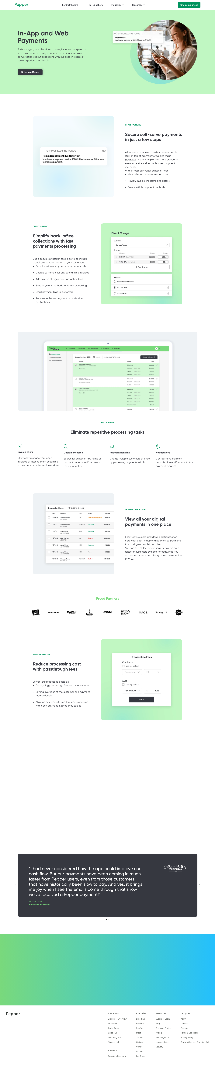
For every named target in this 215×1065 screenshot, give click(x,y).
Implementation (162, 1042)
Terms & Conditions (189, 1033)
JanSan (139, 1037)
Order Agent (113, 1028)
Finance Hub (114, 1042)
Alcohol (139, 1051)
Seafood (140, 1028)
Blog (158, 1023)
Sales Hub (112, 1033)
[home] (21, 5)
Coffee (139, 1047)
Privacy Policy (187, 1037)
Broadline (140, 1019)
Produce (140, 1023)
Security (159, 1047)
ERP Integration (162, 1037)
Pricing (159, 1033)
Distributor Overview (117, 1019)
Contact (184, 1023)
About (183, 1019)
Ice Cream (140, 1056)
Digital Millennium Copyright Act (195, 1042)
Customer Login (163, 1019)
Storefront (112, 1023)
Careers (184, 1028)
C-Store (139, 1042)
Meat (138, 1033)
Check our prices (189, 5)
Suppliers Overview (117, 1056)
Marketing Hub (114, 1037)
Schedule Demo (30, 72)
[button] (71, 5)
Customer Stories (163, 1028)
